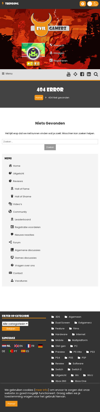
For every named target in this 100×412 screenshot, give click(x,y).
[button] (93, 3)
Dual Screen (62, 322)
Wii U (90, 375)
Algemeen (75, 317)
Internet (80, 334)
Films (76, 328)
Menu (7, 73)
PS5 (71, 357)
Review (59, 363)
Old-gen (60, 346)
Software (78, 363)
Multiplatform (80, 340)
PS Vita (78, 352)
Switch (59, 369)
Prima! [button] (11, 403)
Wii (77, 375)
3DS (57, 317)
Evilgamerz (85, 322)
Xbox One (80, 381)
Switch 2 (76, 369)
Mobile (59, 340)
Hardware (61, 334)
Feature (60, 328)
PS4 (57, 357)
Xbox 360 (60, 381)
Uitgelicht (60, 375)
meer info (41, 390)
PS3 (92, 352)
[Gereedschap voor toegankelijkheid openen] (83, 3)
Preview (60, 352)
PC (76, 346)
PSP (84, 357)
